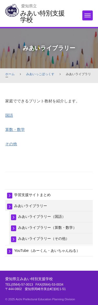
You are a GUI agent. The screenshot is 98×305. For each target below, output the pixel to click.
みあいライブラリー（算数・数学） (47, 227)
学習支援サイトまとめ (32, 195)
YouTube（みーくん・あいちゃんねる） (47, 250)
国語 (9, 115)
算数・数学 (15, 129)
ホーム (10, 74)
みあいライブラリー (30, 206)
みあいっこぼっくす (40, 74)
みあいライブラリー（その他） (43, 238)
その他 (11, 144)
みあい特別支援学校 (42, 16)
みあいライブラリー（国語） (42, 216)
